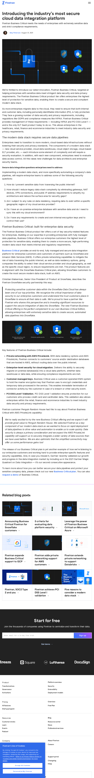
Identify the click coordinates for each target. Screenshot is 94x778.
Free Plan (51, 705)
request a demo (10, 474)
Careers (51, 744)
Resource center (54, 722)
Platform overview (55, 682)
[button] (89, 2)
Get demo (45, 644)
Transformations (8, 686)
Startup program (8, 709)
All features (6, 705)
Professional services (55, 728)
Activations (6, 693)
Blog (49, 718)
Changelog (52, 760)
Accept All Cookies (22, 765)
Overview (51, 702)
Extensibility (52, 689)
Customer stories (8, 722)
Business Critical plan (65, 471)
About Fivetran (53, 740)
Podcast (5, 731)
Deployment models (55, 693)
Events (4, 728)
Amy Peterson (15, 33)
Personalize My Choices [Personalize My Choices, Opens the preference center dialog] (22, 771)
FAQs (50, 764)
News (50, 725)
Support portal (53, 757)
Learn (4, 725)
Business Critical (10, 250)
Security (51, 686)
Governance (7, 689)
